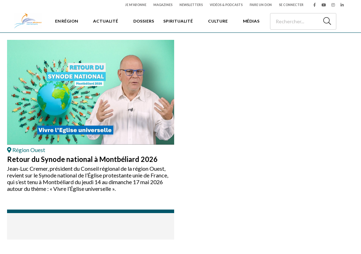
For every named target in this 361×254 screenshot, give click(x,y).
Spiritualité (178, 21)
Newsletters (191, 5)
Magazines (162, 5)
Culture (218, 21)
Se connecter (291, 5)
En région (66, 21)
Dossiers (143, 21)
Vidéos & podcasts (226, 5)
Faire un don (261, 5)
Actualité (105, 21)
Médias (251, 21)
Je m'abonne (135, 5)
